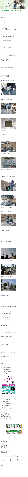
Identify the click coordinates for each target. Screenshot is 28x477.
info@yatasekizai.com (7, 416)
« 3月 (2, 465)
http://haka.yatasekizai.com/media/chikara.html (8, 397)
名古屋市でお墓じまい (4, 445)
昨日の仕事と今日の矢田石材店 (7, 418)
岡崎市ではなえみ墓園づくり (5, 446)
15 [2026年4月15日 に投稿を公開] (10, 460)
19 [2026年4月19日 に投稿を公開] (24, 460)
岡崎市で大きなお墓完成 (4, 441)
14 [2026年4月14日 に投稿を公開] (6, 460)
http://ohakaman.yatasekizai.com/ (7, 40)
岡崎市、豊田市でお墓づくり (5, 451)
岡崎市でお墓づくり (4, 442)
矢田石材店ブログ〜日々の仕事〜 (14, 4)
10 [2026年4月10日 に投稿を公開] (17, 459)
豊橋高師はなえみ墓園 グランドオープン (6, 450)
